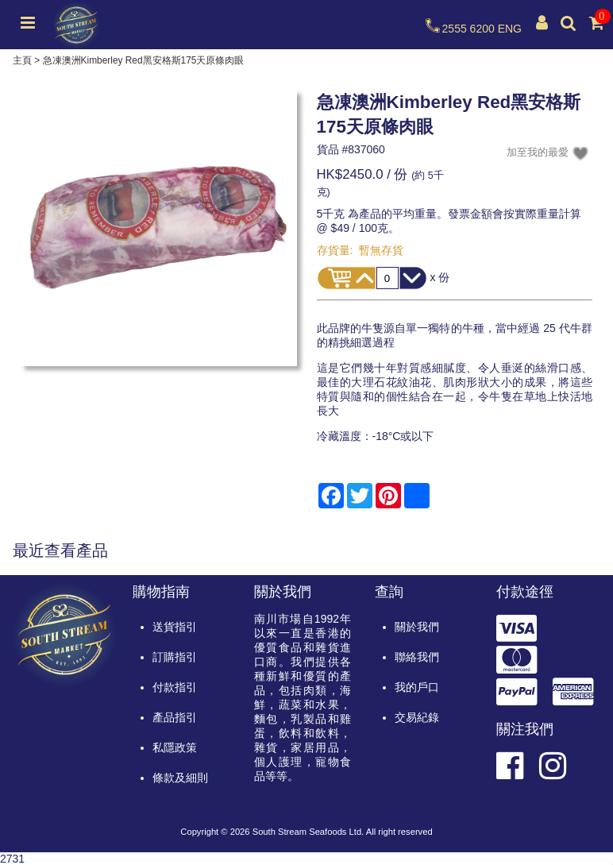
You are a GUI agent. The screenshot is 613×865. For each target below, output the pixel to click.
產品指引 (174, 717)
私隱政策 (174, 747)
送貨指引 (174, 626)
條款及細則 (180, 777)
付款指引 (174, 687)
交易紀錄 (417, 717)
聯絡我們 (417, 657)
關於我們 (417, 626)
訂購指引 (174, 657)
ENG (510, 28)
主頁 (22, 60)
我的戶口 (417, 687)
